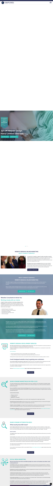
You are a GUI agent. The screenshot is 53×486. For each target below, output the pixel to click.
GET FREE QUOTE (5, 136)
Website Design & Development (18, 368)
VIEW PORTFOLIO (14, 136)
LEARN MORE (30, 372)
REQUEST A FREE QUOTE (32, 269)
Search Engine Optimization (36, 447)
